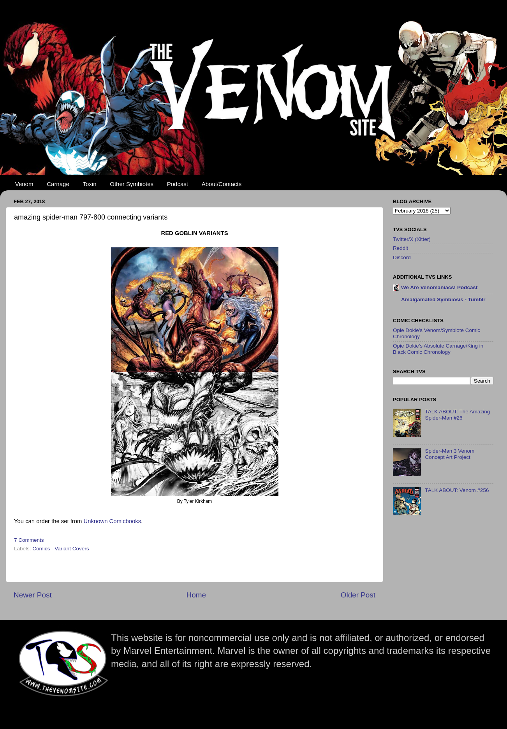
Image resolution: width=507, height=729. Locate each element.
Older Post (358, 595)
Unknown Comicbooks (112, 521)
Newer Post (33, 595)
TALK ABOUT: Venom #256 (457, 490)
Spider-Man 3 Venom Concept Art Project (449, 454)
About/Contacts (222, 184)
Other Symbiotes (131, 184)
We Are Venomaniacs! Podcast (439, 287)
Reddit (400, 248)
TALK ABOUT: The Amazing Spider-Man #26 (457, 415)
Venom (24, 184)
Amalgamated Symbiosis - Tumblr (443, 299)
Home (196, 595)
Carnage (58, 184)
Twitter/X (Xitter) (412, 239)
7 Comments (29, 540)
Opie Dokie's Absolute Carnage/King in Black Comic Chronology (438, 349)
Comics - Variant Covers (60, 549)
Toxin (90, 184)
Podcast (177, 184)
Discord (402, 257)
